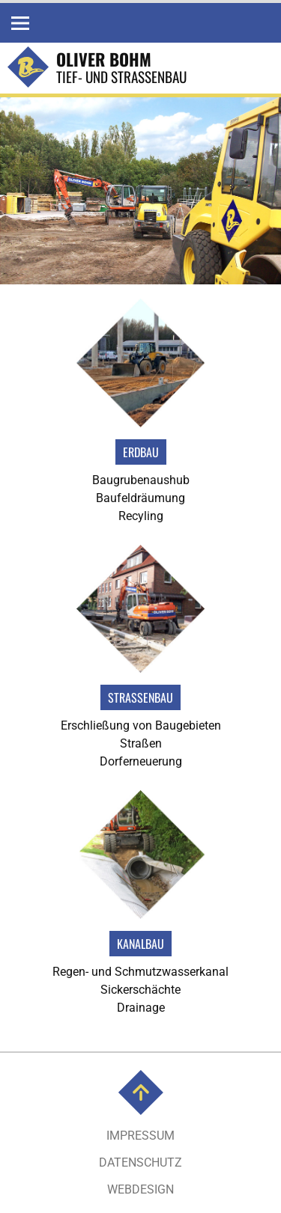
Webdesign (140, 1189)
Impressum (140, 1135)
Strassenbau (140, 697)
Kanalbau (140, 944)
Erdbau (141, 452)
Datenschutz (140, 1162)
